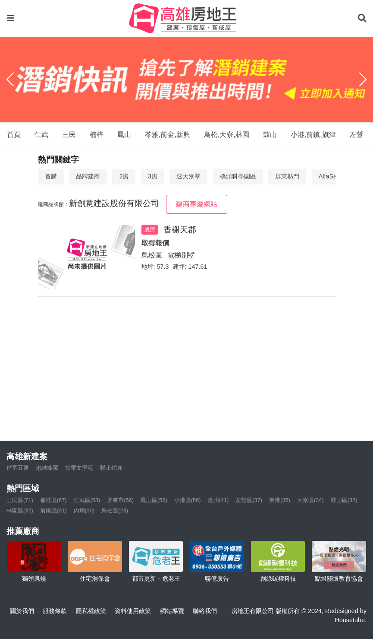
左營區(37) (248, 500)
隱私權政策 (91, 610)
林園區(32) (19, 510)
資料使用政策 (133, 610)
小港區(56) (187, 500)
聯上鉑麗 (111, 467)
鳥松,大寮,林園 (226, 134)
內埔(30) (84, 510)
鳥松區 (151, 255)
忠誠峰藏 (47, 467)
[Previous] (10, 79)
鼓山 (270, 134)
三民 (69, 134)
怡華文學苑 (79, 467)
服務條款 (55, 610)
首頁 (14, 134)
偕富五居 (17, 467)
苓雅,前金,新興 (167, 134)
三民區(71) (19, 500)
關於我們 (22, 610)
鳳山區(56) (154, 500)
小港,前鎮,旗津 (313, 134)
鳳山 (124, 134)
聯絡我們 (205, 610)
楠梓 (96, 134)
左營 (357, 134)
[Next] (363, 79)
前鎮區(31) (53, 510)
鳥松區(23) (114, 510)
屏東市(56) (120, 500)
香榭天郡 (179, 229)
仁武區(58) (87, 500)
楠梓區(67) (53, 500)
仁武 (41, 134)
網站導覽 (172, 610)
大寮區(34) (310, 500)
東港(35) (279, 500)
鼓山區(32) (344, 500)
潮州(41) (218, 500)
